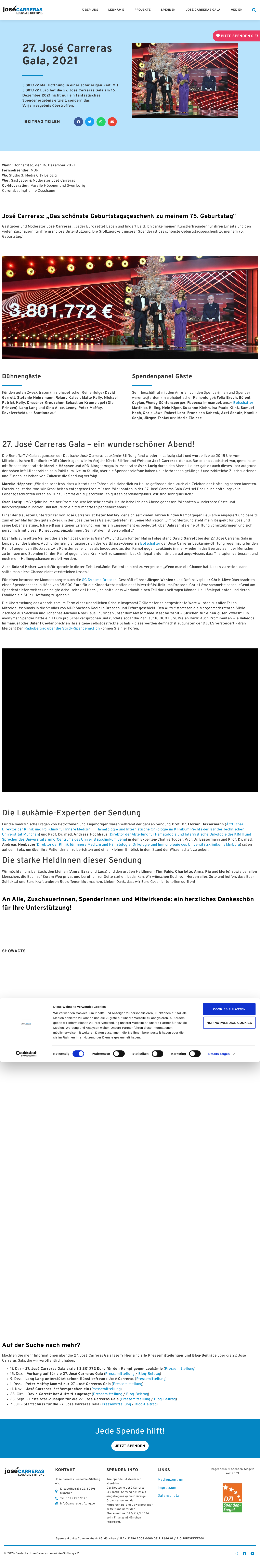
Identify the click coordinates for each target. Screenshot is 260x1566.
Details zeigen (219, 1558)
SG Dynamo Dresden (99, 580)
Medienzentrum (171, 1481)
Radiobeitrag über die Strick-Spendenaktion (62, 628)
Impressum (167, 1489)
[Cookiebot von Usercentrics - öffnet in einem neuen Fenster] (26, 1558)
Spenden (169, 10)
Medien (238, 10)
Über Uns (91, 10)
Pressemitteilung (179, 1369)
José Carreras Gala (204, 10)
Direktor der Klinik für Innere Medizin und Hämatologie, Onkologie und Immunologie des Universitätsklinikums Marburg (138, 844)
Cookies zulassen (226, 1513)
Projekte (143, 10)
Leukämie (117, 10)
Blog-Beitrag (149, 1374)
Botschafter (243, 403)
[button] (254, 10)
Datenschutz (168, 1497)
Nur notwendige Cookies (226, 1527)
